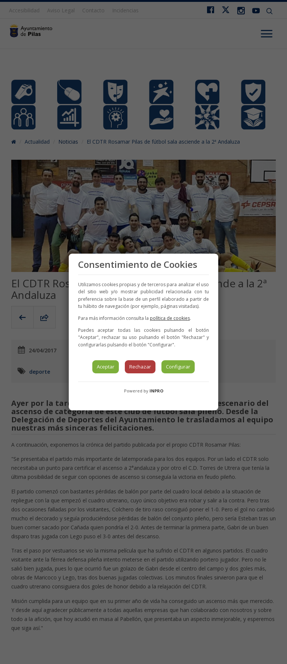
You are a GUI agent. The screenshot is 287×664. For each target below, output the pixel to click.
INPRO (156, 391)
